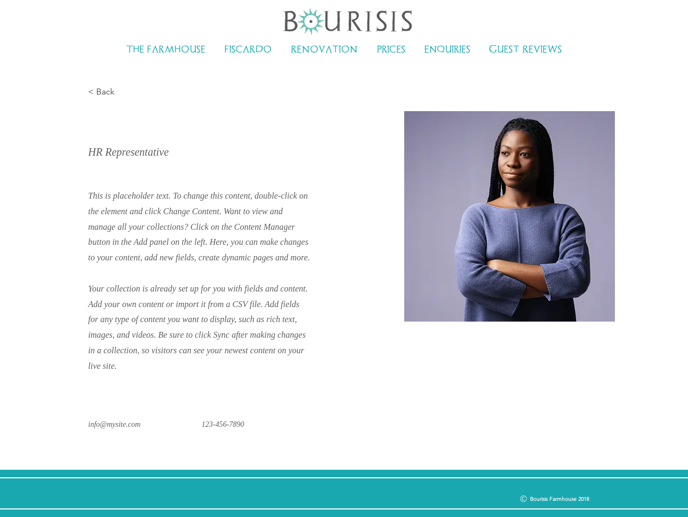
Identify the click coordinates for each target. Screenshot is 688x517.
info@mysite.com (114, 424)
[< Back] (109, 92)
